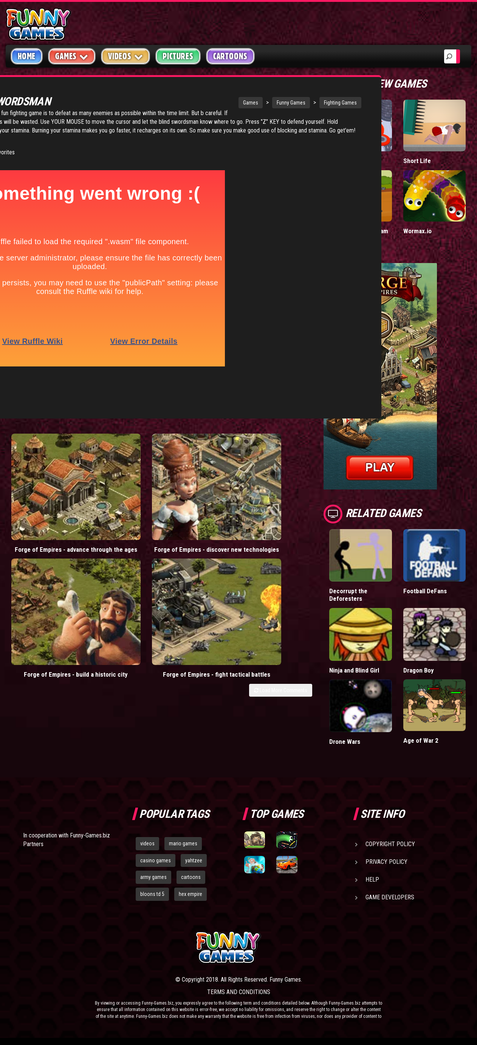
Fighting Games (271, 103)
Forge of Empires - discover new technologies (121, 488)
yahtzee (193, 860)
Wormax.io (417, 231)
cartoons (191, 877)
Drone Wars (345, 741)
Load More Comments (280, 504)
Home (27, 56)
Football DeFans (424, 591)
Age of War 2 (420, 740)
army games (153, 877)
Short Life (416, 161)
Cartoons (230, 56)
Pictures (178, 56)
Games (181, 103)
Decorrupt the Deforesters (348, 594)
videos (147, 843)
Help (372, 879)
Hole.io (338, 161)
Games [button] (71, 56)
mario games (183, 843)
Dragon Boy (418, 670)
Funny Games (222, 103)
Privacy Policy (386, 861)
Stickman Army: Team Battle (358, 234)
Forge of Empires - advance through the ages (44, 488)
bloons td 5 (152, 894)
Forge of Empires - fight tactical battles (274, 484)
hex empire (190, 894)
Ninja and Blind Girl (354, 670)
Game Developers (389, 896)
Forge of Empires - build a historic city (197, 484)
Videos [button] (125, 56)
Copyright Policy (390, 843)
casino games (155, 860)
